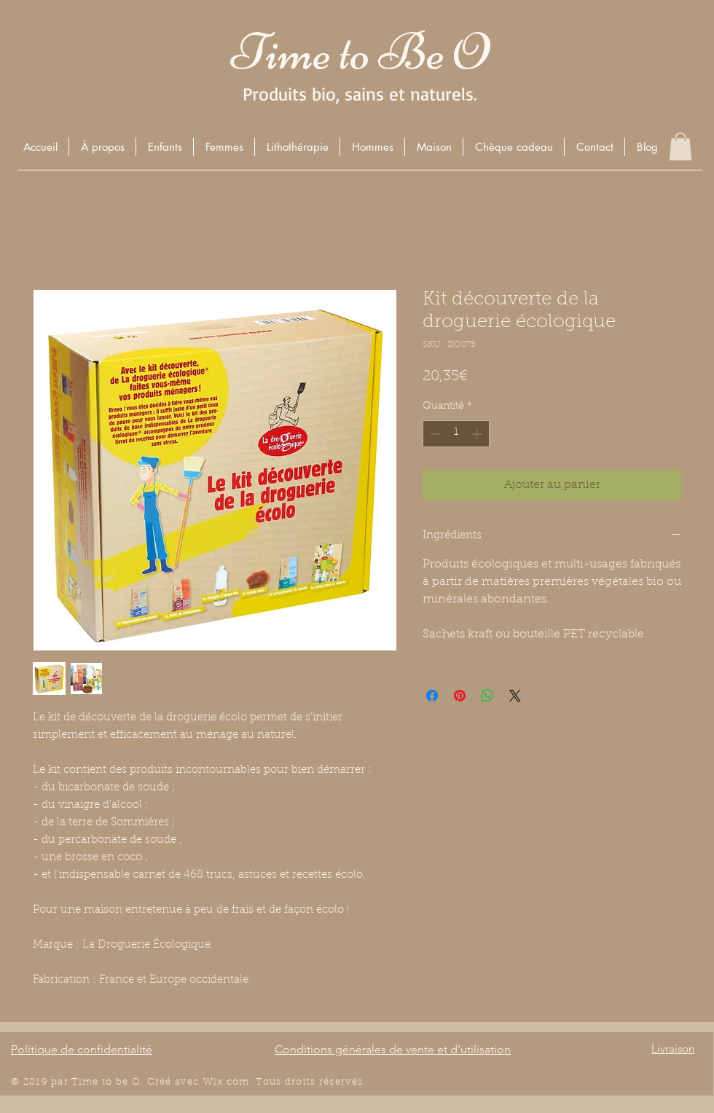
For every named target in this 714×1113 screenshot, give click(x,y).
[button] (164, 147)
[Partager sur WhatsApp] (487, 695)
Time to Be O (360, 52)
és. (359, 1082)
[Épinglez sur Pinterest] (459, 695)
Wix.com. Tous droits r (263, 1082)
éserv (337, 1082)
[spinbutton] (456, 434)
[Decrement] (434, 434)
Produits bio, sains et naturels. (360, 93)
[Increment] (478, 434)
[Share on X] (515, 695)
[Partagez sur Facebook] (432, 695)
